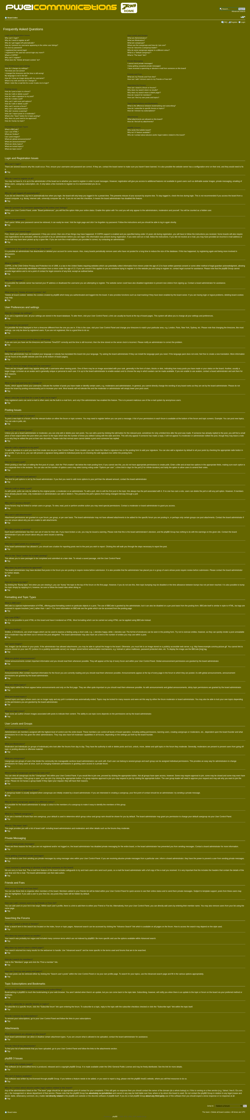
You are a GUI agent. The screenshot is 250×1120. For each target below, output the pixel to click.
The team (206, 1112)
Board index (12, 18)
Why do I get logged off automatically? (19, 43)
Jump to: (210, 1106)
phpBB (115, 1116)
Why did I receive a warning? (16, 111)
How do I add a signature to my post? (19, 96)
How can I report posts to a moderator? (20, 114)
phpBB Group (75, 1067)
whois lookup (180, 1090)
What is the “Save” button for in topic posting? (22, 116)
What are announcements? (15, 142)
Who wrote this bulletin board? (139, 130)
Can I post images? (12, 137)
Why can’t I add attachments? (16, 109)
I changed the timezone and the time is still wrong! (24, 73)
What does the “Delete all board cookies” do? (22, 60)
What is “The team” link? (136, 55)
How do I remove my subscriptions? (141, 111)
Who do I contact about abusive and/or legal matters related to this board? (156, 135)
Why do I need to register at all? (17, 40)
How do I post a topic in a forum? (17, 91)
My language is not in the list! (16, 76)
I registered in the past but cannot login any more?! (24, 53)
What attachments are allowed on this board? (145, 119)
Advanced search (238, 11)
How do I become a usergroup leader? (142, 48)
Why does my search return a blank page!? (144, 92)
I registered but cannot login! (16, 50)
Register (234, 22)
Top (8, 172)
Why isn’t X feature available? (139, 132)
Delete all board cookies (220, 1112)
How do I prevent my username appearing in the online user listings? (31, 45)
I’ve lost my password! (13, 48)
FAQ (225, 22)
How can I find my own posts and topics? (143, 97)
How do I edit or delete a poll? (16, 104)
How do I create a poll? (14, 99)
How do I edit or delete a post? (17, 94)
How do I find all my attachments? (140, 121)
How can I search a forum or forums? (141, 88)
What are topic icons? (13, 149)
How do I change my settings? (16, 68)
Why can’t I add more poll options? (18, 101)
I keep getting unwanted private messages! (144, 66)
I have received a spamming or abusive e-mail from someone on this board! (156, 68)
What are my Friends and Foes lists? (141, 77)
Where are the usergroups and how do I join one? (146, 45)
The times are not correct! (15, 71)
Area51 (143, 1078)
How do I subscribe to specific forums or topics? (146, 108)
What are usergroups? (136, 43)
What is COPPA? (11, 55)
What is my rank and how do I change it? (21, 81)
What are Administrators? (137, 38)
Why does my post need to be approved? (21, 118)
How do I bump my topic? (15, 121)
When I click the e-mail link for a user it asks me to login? (27, 83)
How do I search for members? (139, 95)
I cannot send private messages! (140, 63)
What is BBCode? (12, 129)
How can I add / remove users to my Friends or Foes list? (149, 79)
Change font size (243, 17)
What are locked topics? (14, 146)
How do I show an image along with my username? (24, 78)
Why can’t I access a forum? (16, 106)
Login (243, 22)
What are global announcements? (18, 139)
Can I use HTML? (11, 132)
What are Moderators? (136, 40)
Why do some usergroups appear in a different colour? (148, 50)
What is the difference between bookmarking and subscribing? (151, 106)
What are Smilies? (12, 134)
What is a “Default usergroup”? (139, 53)
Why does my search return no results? (142, 90)
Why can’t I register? (13, 57)
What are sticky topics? (14, 144)
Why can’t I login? (12, 38)
